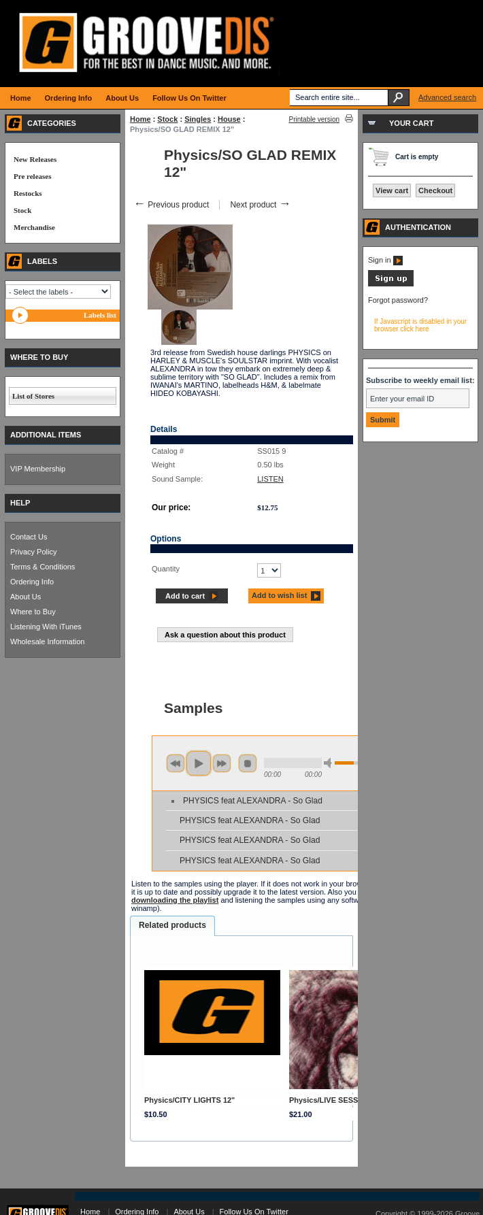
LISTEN (270, 479)
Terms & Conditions (42, 567)
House (229, 119)
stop (247, 763)
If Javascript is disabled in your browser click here (420, 325)
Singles (197, 119)
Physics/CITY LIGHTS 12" (189, 1100)
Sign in (385, 260)
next (221, 763)
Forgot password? (398, 300)
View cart (392, 190)
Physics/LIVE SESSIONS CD (339, 1100)
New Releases (35, 159)
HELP (20, 503)
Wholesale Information (47, 641)
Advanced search (447, 97)
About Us (25, 597)
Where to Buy (33, 612)
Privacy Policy (33, 552)
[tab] (172, 926)
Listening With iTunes (46, 626)
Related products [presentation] (172, 925)
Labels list (100, 315)
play (198, 763)
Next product (260, 205)
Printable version (314, 119)
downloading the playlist (174, 900)
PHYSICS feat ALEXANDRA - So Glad (252, 800)
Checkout (435, 190)
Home (140, 119)
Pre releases (32, 176)
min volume (330, 763)
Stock (167, 119)
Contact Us (28, 537)
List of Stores (33, 396)
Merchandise (34, 227)
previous (175, 763)
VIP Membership (37, 469)
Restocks (28, 193)
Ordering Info (32, 582)
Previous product (171, 205)
